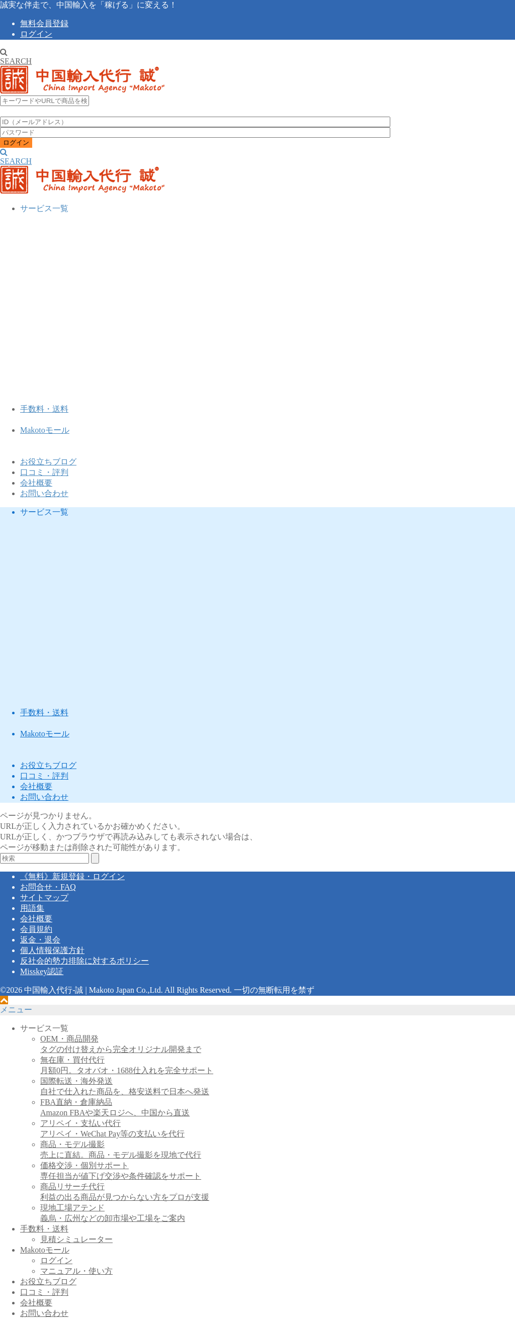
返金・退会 (40, 939)
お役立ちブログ (48, 461)
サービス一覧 (44, 208)
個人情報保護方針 (52, 950)
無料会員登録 (44, 23)
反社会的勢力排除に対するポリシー (84, 961)
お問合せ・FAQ (48, 887)
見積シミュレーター (76, 1239)
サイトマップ (44, 897)
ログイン (36, 34)
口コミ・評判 (44, 472)
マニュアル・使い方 (76, 1271)
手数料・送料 (44, 409)
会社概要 (36, 483)
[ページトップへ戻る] (4, 1000)
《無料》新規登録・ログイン (72, 876)
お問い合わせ (44, 493)
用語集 (32, 908)
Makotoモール (44, 430)
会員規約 (36, 929)
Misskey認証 (41, 971)
